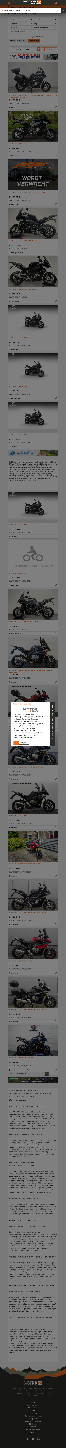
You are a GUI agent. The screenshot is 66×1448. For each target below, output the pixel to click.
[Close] (58, 10)
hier (24, 728)
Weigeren (24, 743)
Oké (16, 743)
